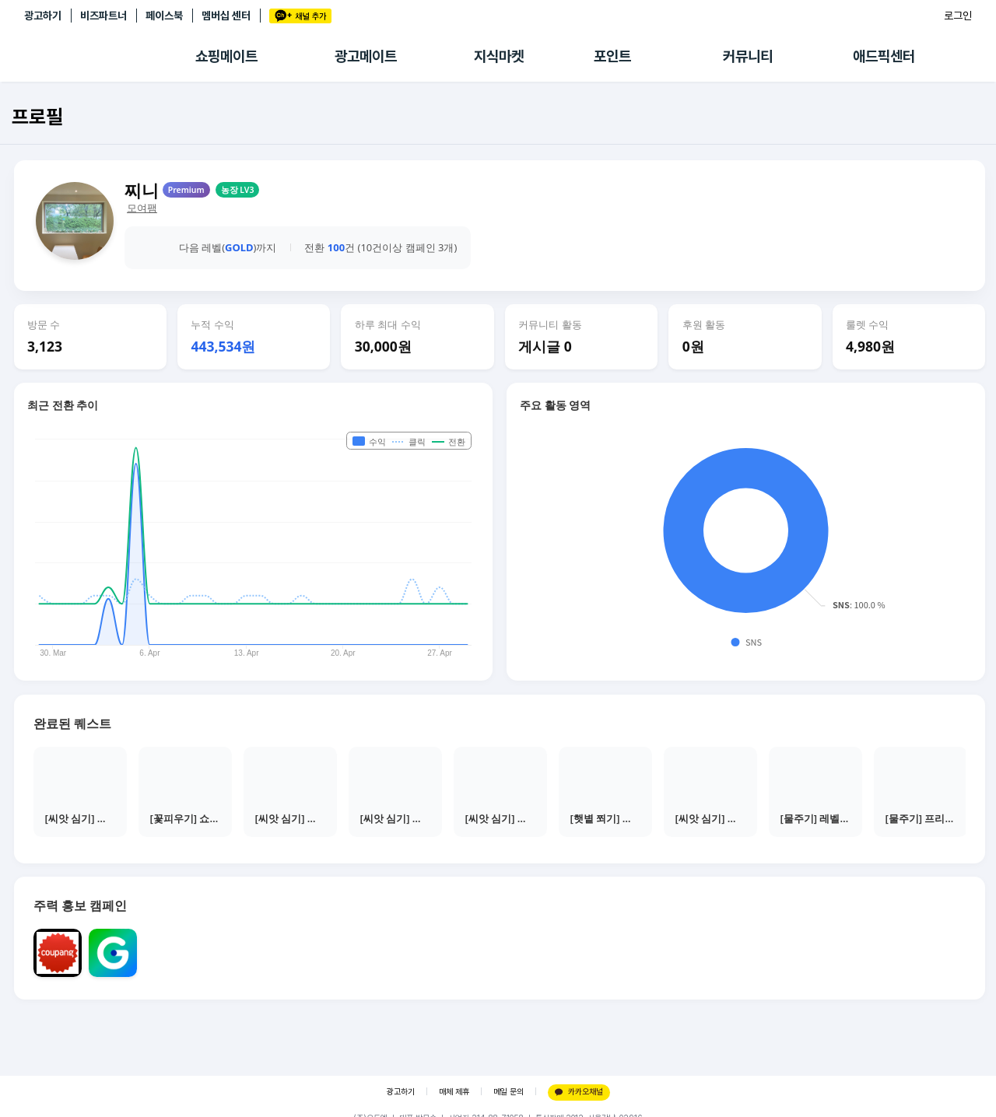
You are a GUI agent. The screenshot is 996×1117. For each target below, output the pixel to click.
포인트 (612, 56)
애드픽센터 (884, 56)
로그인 (958, 15)
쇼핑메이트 (226, 56)
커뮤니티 (748, 56)
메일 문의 (508, 1092)
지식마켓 (499, 56)
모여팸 (142, 208)
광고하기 (42, 15)
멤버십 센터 (226, 15)
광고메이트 (366, 56)
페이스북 (164, 15)
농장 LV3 (237, 189)
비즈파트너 (103, 15)
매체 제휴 (454, 1092)
